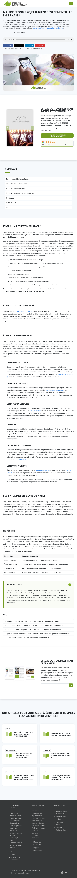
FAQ (7, 207)
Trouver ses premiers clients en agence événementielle (23, 756)
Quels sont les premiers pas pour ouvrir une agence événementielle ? (33, 621)
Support (36, 848)
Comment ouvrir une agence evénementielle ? (61, 756)
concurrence (34, 411)
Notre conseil (11, 203)
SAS (67, 470)
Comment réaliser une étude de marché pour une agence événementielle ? (35, 625)
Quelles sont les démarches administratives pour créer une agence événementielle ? (38, 633)
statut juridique (41, 470)
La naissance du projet (54, 390)
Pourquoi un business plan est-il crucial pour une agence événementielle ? (34, 629)
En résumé (10, 198)
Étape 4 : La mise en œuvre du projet (20, 193)
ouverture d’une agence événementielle (47, 28)
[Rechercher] (71, 685)
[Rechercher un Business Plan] (57, 685)
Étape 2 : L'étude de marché (16, 184)
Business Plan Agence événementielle (57, 135)
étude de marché (23, 311)
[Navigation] (71, 3)
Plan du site (37, 850)
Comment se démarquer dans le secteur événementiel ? (28, 637)
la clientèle (20, 459)
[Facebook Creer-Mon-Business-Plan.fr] (61, 872)
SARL (9, 473)
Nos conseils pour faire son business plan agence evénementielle (24, 777)
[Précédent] (7, 128)
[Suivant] (32, 128)
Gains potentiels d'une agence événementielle (61, 734)
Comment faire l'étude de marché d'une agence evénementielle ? (61, 777)
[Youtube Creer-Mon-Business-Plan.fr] (65, 872)
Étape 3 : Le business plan (16, 188)
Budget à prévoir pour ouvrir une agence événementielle (23, 734)
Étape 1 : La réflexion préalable (17, 179)
